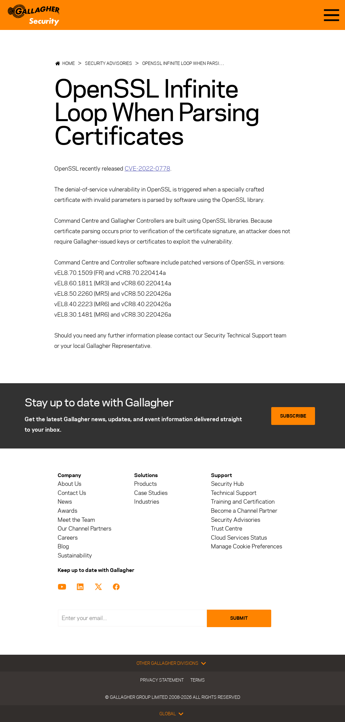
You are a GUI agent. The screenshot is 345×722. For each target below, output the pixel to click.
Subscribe (293, 416)
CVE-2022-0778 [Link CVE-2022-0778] (147, 169)
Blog (63, 546)
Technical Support (233, 493)
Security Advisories (108, 63)
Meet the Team (76, 520)
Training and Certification (243, 502)
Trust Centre (226, 529)
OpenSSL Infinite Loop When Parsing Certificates (198, 63)
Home (68, 63)
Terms (197, 680)
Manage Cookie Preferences (246, 546)
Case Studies (150, 493)
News (65, 502)
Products (145, 484)
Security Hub (227, 484)
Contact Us (72, 493)
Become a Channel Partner (244, 511)
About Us (69, 484)
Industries (146, 502)
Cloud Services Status (239, 538)
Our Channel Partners (84, 529)
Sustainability (75, 555)
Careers (67, 538)
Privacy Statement (162, 680)
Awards (67, 511)
